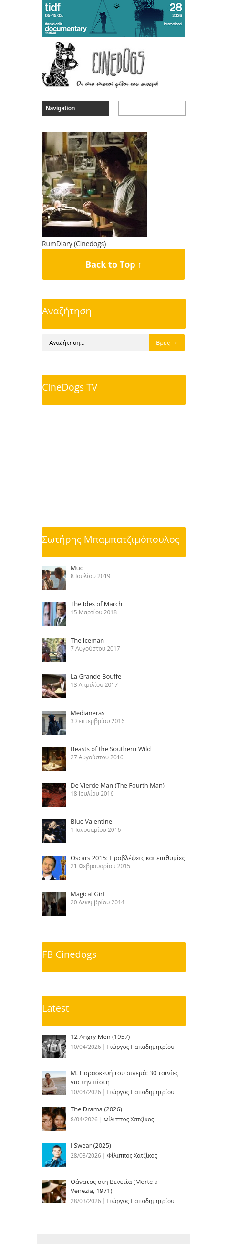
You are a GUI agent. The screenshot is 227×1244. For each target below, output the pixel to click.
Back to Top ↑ (113, 264)
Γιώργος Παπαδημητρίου (141, 1047)
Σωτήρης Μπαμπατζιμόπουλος (110, 539)
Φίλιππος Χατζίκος (129, 1119)
